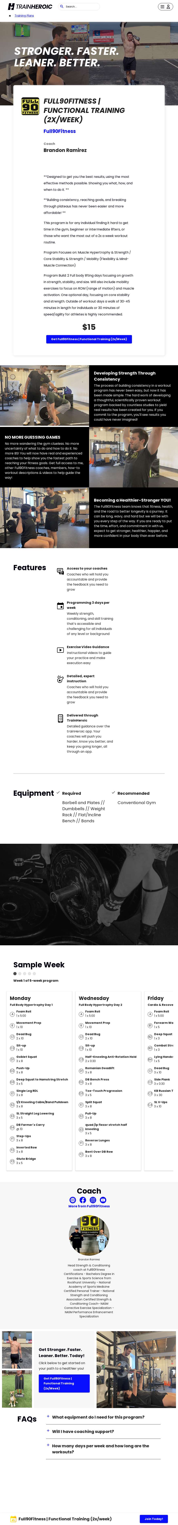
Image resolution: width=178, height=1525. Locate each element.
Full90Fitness (60, 131)
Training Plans (24, 16)
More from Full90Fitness (89, 1206)
